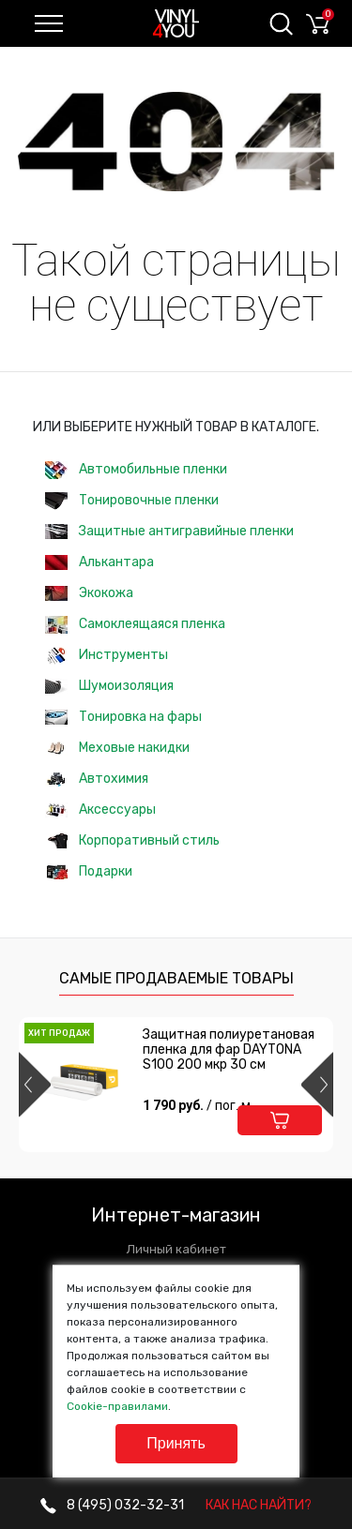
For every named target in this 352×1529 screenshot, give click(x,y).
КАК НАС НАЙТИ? (259, 1505)
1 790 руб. (198, 1105)
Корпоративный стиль (132, 840)
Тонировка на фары (123, 717)
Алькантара (99, 562)
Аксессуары (100, 809)
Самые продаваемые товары (176, 978)
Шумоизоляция (109, 686)
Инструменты (106, 656)
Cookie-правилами (117, 1406)
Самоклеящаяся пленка (135, 625)
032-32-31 (112, 1505)
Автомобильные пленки (136, 470)
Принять (176, 1443)
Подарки (88, 871)
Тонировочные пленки (132, 501)
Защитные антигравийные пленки (169, 531)
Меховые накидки (117, 748)
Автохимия (96, 779)
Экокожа (89, 593)
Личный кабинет (176, 1249)
